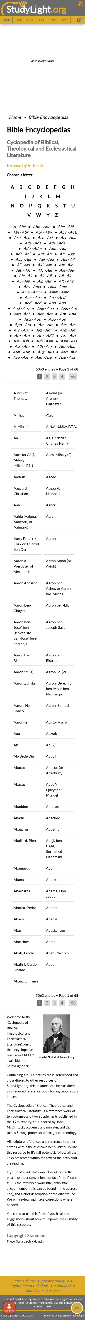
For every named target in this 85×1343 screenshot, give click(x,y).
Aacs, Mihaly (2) (58, 454)
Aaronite (20, 722)
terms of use (24, 1280)
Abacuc (20, 767)
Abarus (51, 919)
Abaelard (53, 818)
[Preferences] (80, 20)
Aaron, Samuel (57, 705)
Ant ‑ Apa (68, 313)
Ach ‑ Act (45, 237)
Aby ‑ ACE (68, 232)
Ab (16, 745)
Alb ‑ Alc (23, 270)
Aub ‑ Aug (21, 351)
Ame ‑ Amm (31, 292)
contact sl (62, 1285)
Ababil (51, 756)
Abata (51, 941)
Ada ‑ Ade (57, 243)
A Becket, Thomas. (21, 395)
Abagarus (21, 829)
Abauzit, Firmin (26, 981)
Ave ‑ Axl (20, 357)
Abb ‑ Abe (41, 226)
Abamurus (22, 868)
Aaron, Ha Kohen (22, 708)
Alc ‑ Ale (45, 270)
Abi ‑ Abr (20, 232)
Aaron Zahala (24, 683)
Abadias (52, 806)
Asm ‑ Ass (68, 341)
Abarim (52, 907)
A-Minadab (23, 426)
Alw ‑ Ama (32, 286)
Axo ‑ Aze (43, 357)
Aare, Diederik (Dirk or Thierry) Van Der (26, 543)
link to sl (52, 1290)
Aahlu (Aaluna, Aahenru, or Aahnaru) (25, 521)
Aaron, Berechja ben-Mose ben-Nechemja (58, 688)
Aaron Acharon (26, 583)
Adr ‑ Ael (22, 253)
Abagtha (52, 829)
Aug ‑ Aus (45, 351)
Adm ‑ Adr (57, 248)
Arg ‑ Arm (44, 330)
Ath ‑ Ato (44, 346)
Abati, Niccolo (57, 953)
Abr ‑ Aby (44, 232)
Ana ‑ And (57, 297)
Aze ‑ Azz (67, 357)
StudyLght (28, 9)
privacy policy (53, 1280)
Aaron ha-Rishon (21, 658)
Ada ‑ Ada (32, 243)
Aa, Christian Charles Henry (57, 440)
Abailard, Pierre (26, 840)
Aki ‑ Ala (44, 264)
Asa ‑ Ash (21, 341)
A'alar (50, 415)
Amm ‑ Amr (58, 292)
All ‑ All (65, 275)
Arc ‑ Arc (68, 324)
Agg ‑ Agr (23, 259)
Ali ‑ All (45, 275)
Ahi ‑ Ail (67, 259)
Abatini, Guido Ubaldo (25, 967)
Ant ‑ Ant (44, 313)
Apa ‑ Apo (32, 319)
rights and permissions (29, 1285)
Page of (68, 369)
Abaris (19, 919)
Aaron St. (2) (56, 672)
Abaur (51, 964)
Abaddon (21, 806)
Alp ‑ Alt (44, 281)
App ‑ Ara (23, 324)
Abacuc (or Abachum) (54, 770)
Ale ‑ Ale (66, 270)
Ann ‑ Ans (69, 308)
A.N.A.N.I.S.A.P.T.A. (60, 426)
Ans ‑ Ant (21, 313)
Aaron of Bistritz (53, 658)
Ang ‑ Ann (45, 308)
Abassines (21, 941)
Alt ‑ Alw (66, 281)
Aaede (51, 477)
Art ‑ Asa (68, 335)
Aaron (51, 538)
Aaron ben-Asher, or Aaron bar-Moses (58, 588)
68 (73, 376)
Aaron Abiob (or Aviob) (58, 563)
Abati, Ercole (24, 953)
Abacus (19, 784)
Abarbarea (22, 891)
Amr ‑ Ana (32, 297)
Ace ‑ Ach (22, 237)
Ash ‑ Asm (44, 341)
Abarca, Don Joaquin (56, 893)
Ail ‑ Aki (23, 264)
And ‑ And (32, 302)
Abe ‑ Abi (65, 226)
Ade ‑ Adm (32, 248)
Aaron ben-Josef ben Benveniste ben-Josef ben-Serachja (25, 633)
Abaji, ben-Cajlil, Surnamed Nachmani (54, 848)
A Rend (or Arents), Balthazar (54, 398)
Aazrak (51, 733)
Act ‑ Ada (68, 237)
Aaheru (52, 505)
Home (15, 117)
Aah (17, 505)
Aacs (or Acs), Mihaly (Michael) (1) (24, 460)
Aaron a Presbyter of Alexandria (23, 566)
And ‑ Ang (21, 308)
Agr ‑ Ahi (46, 259)
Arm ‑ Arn (68, 330)
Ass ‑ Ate (22, 346)
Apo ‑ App (57, 319)
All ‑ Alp (23, 281)
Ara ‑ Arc (45, 324)
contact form (56, 1177)
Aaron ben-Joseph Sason (57, 624)
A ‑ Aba (19, 226)
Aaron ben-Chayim (23, 608)
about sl (32, 1290)
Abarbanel (54, 879)
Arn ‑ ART (45, 335)
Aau (17, 733)
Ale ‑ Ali (25, 275)
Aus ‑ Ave (69, 351)
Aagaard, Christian (21, 491)
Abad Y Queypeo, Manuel (53, 789)
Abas (18, 930)
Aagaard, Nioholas (53, 491)
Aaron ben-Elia (58, 605)
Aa (16, 438)
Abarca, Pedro (25, 907)
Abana (19, 879)
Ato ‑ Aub (67, 346)
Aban (50, 868)
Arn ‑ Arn (21, 335)
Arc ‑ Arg (21, 330)
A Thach (20, 415)
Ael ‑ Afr (45, 253)
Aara (49, 516)
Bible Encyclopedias (48, 117)
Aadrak (19, 477)
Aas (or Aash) (56, 722)
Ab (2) (50, 745)
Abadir (19, 818)
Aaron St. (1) (23, 672)
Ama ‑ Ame (57, 286)
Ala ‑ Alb (66, 264)
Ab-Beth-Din (24, 756)
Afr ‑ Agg (67, 253)
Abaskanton (55, 930)
